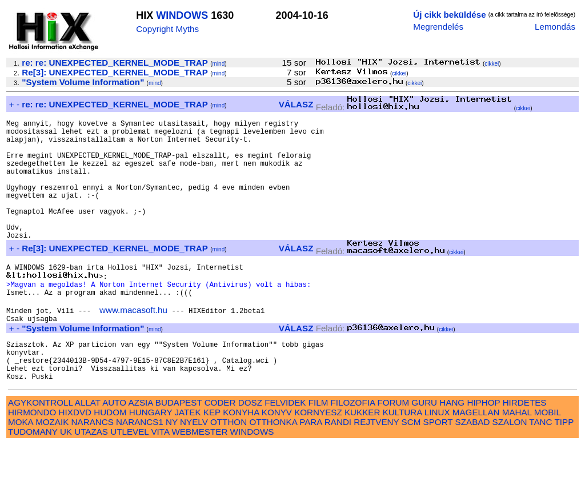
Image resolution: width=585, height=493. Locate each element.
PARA (310, 470)
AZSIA (141, 451)
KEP (212, 461)
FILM (318, 451)
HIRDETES (525, 451)
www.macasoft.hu (133, 346)
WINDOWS (182, 15)
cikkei (491, 64)
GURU (424, 451)
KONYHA (241, 461)
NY (172, 470)
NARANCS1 (139, 470)
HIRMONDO (32, 461)
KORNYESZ (318, 461)
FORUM (393, 451)
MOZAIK (52, 470)
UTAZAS (91, 480)
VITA (160, 480)
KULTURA (402, 461)
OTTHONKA (273, 470)
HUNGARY (150, 461)
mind (219, 64)
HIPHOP (483, 451)
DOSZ (250, 451)
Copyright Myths (167, 29)
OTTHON (228, 470)
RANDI (337, 470)
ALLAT (88, 451)
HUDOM (110, 461)
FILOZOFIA (353, 451)
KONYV (277, 461)
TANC (540, 470)
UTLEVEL (129, 480)
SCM (411, 470)
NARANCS (92, 470)
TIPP (564, 470)
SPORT (438, 470)
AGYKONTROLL (40, 451)
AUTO (114, 451)
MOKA (20, 470)
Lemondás (555, 26)
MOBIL (547, 461)
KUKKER (362, 461)
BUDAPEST (178, 451)
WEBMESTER (199, 480)
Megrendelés (438, 26)
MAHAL (517, 461)
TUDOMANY (33, 480)
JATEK (187, 461)
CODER (220, 451)
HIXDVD (75, 461)
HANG (451, 451)
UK (66, 480)
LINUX (437, 461)
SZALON (509, 470)
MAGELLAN (476, 461)
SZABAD (472, 470)
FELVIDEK (285, 451)
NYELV (194, 470)
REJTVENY (376, 470)
